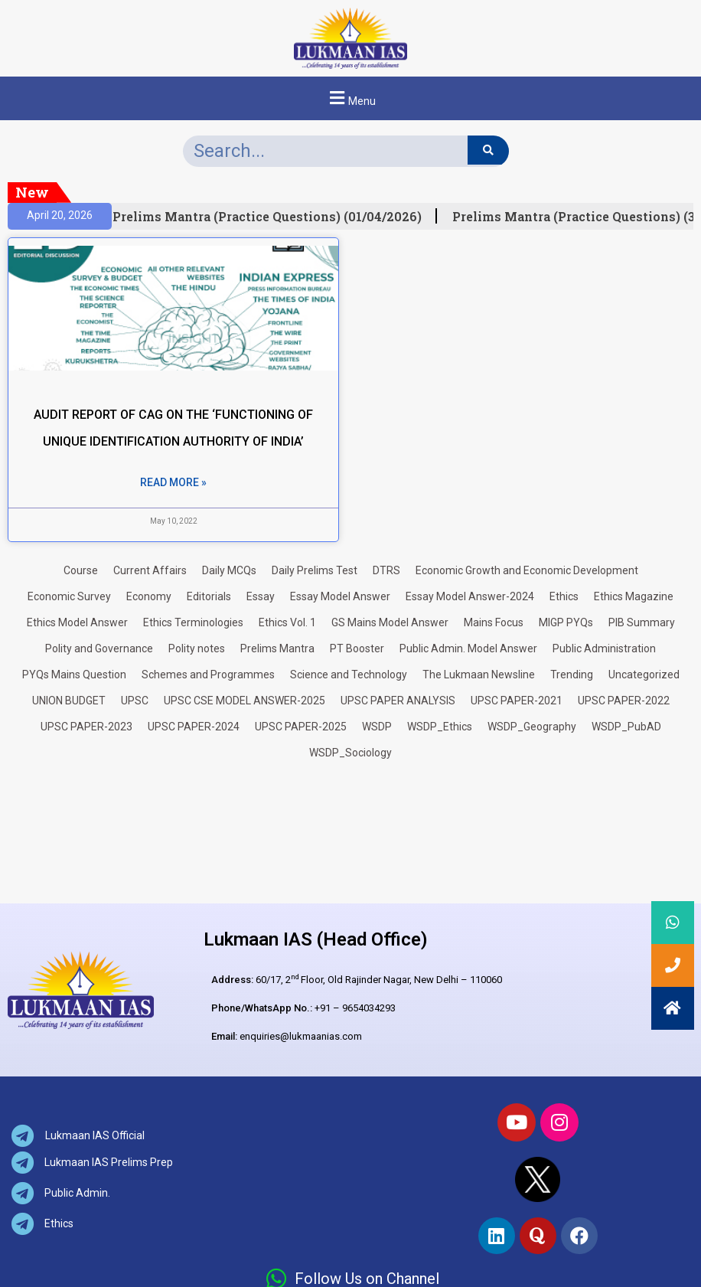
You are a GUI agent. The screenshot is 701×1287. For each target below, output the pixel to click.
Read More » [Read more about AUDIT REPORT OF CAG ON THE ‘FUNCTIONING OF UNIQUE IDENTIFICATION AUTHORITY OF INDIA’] (173, 482)
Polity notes (196, 648)
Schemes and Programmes (208, 674)
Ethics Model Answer (77, 622)
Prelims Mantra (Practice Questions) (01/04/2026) (272, 217)
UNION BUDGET (69, 700)
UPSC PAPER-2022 (624, 700)
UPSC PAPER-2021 (516, 700)
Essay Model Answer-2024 (470, 596)
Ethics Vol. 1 (287, 622)
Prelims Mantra (277, 648)
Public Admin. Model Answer (468, 648)
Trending (571, 674)
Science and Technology (348, 674)
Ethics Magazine (633, 596)
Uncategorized (644, 674)
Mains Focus (493, 622)
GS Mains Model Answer (389, 622)
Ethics (564, 596)
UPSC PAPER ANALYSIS (398, 700)
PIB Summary (641, 622)
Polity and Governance (99, 648)
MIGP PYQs (566, 622)
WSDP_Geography (531, 726)
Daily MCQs (229, 570)
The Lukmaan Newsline (478, 674)
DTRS (386, 570)
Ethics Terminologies (193, 622)
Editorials (209, 596)
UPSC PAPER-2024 (194, 726)
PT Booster (357, 648)
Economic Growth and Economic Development (527, 570)
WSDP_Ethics (439, 726)
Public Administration (604, 648)
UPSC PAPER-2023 (86, 726)
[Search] (488, 150)
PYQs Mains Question (74, 674)
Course (81, 570)
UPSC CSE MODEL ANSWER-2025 (244, 700)
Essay (260, 596)
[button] (350, 98)
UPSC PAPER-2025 (301, 726)
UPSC (134, 700)
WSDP (377, 726)
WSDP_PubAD (626, 726)
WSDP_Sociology (350, 752)
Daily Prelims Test (314, 570)
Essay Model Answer (340, 596)
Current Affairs (150, 570)
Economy (148, 596)
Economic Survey (69, 596)
